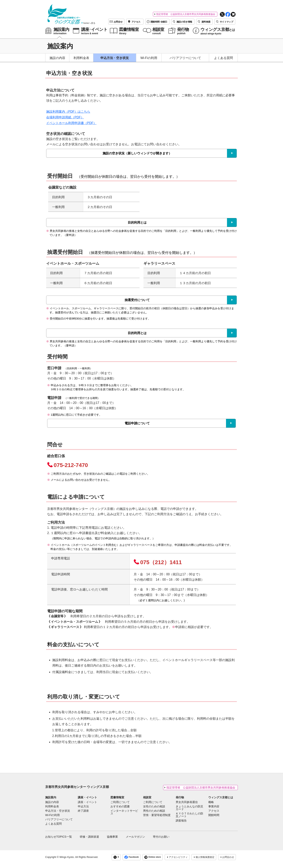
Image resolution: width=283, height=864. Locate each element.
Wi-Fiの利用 (148, 58)
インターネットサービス (124, 812)
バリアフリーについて (185, 58)
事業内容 (213, 806)
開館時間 (213, 815)
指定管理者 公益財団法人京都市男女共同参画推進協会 (185, 14)
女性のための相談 (154, 806)
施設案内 (50, 797)
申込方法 (83, 806)
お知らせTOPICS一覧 (58, 836)
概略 (211, 802)
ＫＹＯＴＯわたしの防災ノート (189, 815)
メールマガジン (135, 836)
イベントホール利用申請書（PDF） (71, 123)
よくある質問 (223, 58)
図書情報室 (117, 797)
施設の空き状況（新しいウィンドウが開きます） (137, 153)
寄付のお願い (161, 836)
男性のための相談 (154, 811)
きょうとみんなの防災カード (189, 808)
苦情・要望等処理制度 (157, 815)
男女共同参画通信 (187, 802)
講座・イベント (87, 797)
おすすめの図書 (120, 806)
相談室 (147, 797)
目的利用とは (137, 222)
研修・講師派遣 (89, 836)
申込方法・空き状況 (114, 58)
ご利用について (120, 802)
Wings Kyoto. (66, 857)
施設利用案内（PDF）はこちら (68, 111)
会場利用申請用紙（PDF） (65, 117)
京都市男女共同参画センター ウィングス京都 (77, 786)
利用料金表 (81, 58)
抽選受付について (137, 300)
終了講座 (83, 811)
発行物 (180, 797)
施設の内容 (57, 58)
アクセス (213, 811)
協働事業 (112, 836)
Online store (152, 857)
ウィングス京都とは (220, 797)
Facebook (131, 857)
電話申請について (137, 423)
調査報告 (181, 820)
